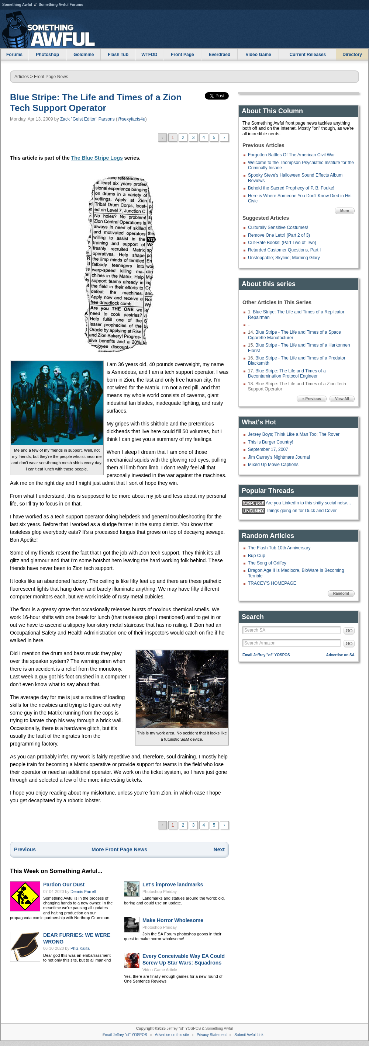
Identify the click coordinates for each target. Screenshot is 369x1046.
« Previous (311, 399)
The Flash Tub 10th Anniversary (279, 547)
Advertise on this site (172, 1035)
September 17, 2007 (268, 449)
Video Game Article (159, 969)
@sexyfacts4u (131, 119)
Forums (14, 54)
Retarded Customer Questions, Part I (284, 250)
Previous (25, 849)
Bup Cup (256, 555)
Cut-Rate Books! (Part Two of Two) (282, 242)
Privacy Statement (212, 1035)
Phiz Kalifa (80, 948)
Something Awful (17, 5)
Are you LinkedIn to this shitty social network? (309, 502)
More (344, 211)
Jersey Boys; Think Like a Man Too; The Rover (293, 434)
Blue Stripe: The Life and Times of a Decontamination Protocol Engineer (287, 373)
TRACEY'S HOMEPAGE (272, 583)
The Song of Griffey (267, 563)
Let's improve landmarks (172, 884)
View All (342, 399)
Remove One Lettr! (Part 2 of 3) (279, 235)
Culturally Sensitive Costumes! (278, 227)
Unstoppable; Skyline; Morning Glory (284, 257)
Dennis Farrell (83, 891)
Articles (21, 76)
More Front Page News (119, 849)
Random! (341, 593)
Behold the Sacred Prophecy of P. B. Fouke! (291, 188)
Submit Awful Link (248, 1035)
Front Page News (51, 76)
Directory (352, 54)
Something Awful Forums (61, 5)
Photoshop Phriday (159, 891)
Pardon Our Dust (64, 884)
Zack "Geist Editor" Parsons (87, 119)
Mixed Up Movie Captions (273, 464)
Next (219, 849)
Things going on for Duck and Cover (301, 510)
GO (349, 630)
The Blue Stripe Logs (97, 158)
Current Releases (307, 54)
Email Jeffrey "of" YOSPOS (266, 655)
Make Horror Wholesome (172, 920)
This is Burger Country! (270, 442)
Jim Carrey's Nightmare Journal (279, 457)
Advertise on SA (340, 655)
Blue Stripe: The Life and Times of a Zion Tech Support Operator (96, 102)
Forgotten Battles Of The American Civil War (291, 154)
